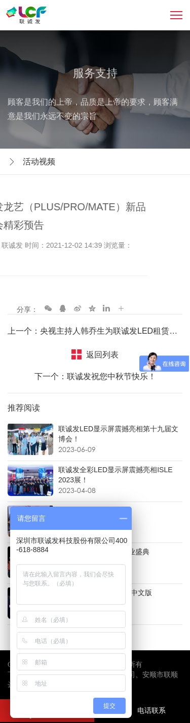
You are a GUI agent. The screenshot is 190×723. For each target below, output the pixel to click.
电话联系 (141, 710)
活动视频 (39, 161)
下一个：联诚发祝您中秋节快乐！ (95, 376)
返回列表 (102, 354)
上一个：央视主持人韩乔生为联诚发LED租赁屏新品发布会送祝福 (95, 331)
